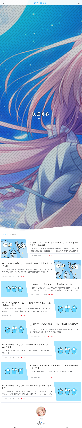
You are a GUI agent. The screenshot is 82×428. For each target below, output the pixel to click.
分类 (5, 235)
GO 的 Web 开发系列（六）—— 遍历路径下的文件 (51, 284)
